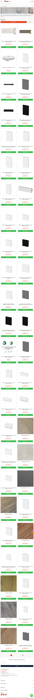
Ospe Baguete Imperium (9, 514)
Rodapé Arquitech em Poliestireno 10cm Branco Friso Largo (8, 540)
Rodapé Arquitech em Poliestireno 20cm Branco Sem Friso (8, 173)
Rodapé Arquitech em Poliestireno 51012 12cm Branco (25, 619)
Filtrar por (13, 22)
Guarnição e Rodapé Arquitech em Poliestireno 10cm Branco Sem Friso (9, 304)
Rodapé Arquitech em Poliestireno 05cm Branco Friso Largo (25, 225)
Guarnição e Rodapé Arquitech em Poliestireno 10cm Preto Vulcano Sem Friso (9, 330)
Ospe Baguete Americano (25, 435)
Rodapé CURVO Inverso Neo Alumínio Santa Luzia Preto (8, 120)
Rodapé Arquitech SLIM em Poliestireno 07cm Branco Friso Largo (8, 488)
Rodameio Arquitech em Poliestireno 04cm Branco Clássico (25, 409)
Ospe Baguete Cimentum (25, 461)
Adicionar (8, 47)
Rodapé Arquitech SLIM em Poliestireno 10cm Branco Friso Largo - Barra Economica (8, 567)
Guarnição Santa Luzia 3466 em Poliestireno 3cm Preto (8, 94)
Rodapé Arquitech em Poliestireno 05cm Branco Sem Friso (8, 225)
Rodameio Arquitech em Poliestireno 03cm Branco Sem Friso (25, 383)
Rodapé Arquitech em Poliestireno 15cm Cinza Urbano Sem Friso (25, 357)
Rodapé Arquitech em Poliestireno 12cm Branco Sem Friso (25, 593)
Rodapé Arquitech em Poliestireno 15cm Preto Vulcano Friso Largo (25, 120)
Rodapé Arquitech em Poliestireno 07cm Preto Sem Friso (25, 251)
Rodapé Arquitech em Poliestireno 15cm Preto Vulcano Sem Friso (25, 330)
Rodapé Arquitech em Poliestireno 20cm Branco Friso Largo (25, 173)
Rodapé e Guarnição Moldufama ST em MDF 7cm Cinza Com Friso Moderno (25, 41)
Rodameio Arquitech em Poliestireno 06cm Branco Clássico (9, 435)
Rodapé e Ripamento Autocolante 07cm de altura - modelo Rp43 (9, 357)
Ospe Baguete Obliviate (25, 540)
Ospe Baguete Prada (8, 619)
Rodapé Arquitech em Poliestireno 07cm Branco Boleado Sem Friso (25, 278)
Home (2, 6)
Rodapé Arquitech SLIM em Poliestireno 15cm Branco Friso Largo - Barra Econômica (8, 146)
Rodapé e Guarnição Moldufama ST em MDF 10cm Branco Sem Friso (8, 41)
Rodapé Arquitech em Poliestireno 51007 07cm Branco (8, 278)
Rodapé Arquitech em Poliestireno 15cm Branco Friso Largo (25, 68)
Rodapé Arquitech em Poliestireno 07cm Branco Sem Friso (8, 251)
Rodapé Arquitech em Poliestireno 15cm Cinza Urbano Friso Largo (25, 94)
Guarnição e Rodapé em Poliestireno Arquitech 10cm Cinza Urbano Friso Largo (25, 645)
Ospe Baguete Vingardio (9, 645)
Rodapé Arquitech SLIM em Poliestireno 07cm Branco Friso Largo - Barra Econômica (8, 462)
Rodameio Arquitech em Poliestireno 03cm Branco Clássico (9, 409)
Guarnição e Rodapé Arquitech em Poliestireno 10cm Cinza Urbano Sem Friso (25, 304)
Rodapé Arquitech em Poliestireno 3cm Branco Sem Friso (25, 199)
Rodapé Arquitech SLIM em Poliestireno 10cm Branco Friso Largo (25, 567)
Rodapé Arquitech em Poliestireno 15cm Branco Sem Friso (25, 514)
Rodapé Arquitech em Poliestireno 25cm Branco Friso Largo (8, 199)
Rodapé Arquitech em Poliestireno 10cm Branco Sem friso (8, 383)
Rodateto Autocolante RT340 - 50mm (8, 67)
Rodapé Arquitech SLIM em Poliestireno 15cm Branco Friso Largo (25, 146)
